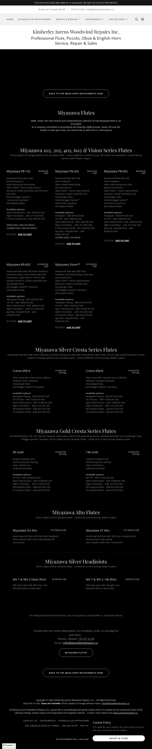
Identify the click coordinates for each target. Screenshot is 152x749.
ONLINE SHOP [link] (70, 725)
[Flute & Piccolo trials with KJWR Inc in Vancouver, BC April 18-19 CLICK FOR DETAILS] (76, 2)
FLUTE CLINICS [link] (112, 720)
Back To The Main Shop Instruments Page (76, 93)
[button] (68, 19)
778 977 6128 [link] (77, 9)
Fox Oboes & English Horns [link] (42, 725)
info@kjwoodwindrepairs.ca (115, 703)
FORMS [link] (97, 720)
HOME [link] (10, 19)
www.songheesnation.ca (125, 712)
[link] (142, 19)
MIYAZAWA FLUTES (76, 652)
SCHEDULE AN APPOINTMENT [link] (34, 19)
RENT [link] (126, 720)
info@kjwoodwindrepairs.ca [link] (100, 9)
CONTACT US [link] (30, 720)
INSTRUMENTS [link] (48, 720)
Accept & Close (119, 742)
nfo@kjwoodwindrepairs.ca (81, 643)
